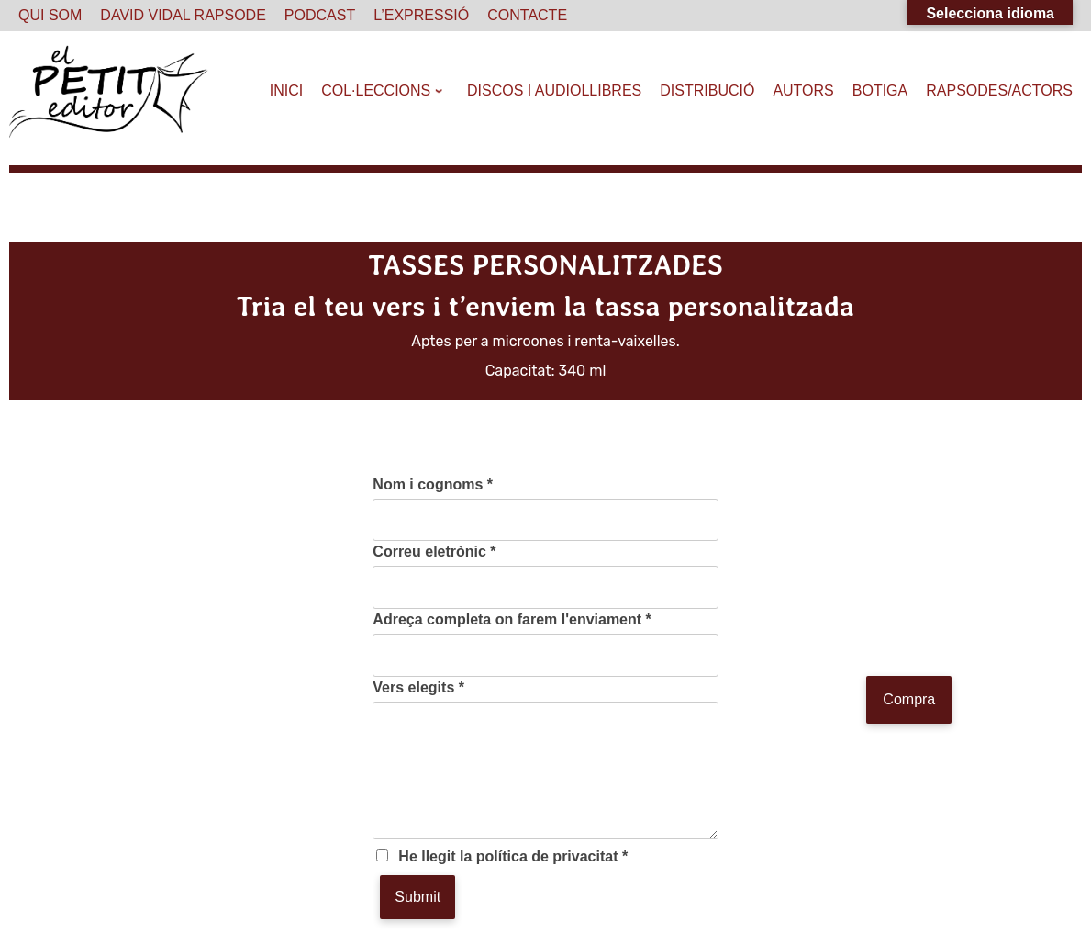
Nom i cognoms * (433, 484)
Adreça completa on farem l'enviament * (512, 619)
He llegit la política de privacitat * (513, 856)
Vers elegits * (418, 687)
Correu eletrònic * (434, 551)
